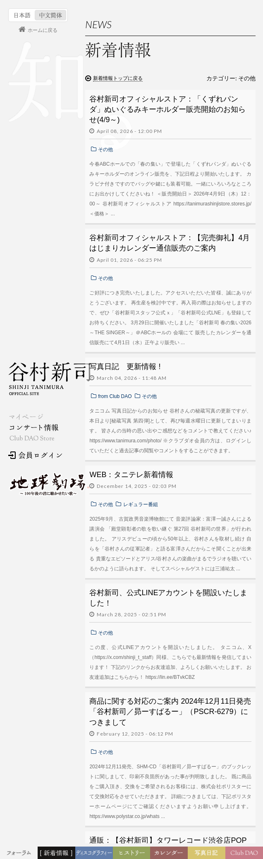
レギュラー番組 (140, 504)
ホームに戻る (42, 30)
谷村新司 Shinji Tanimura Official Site (49, 378)
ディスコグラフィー (94, 855)
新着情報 (58, 853)
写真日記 (208, 853)
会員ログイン (35, 455)
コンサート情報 (33, 427)
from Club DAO (115, 396)
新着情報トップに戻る (118, 78)
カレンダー (171, 855)
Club (245, 853)
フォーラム (19, 853)
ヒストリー (132, 853)
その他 (105, 149)
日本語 (22, 15)
